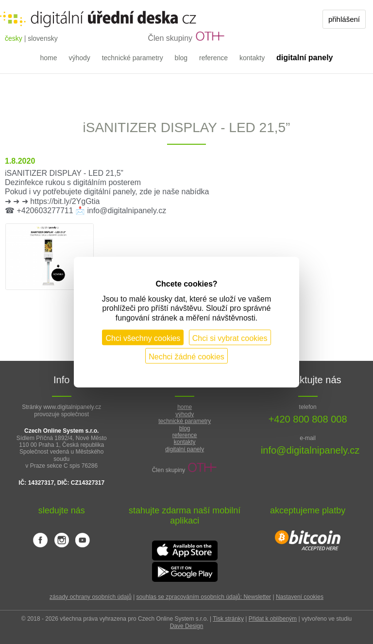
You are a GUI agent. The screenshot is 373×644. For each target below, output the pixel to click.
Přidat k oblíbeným (273, 618)
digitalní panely (184, 449)
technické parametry (132, 58)
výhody (79, 58)
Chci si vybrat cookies (230, 338)
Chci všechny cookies (142, 338)
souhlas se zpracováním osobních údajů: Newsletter (203, 596)
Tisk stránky (228, 618)
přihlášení (344, 19)
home (48, 58)
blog (181, 58)
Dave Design (186, 626)
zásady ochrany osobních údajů (91, 596)
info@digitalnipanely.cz (310, 450)
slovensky (42, 38)
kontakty (252, 58)
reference (213, 58)
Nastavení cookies (299, 596)
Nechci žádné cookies (186, 356)
